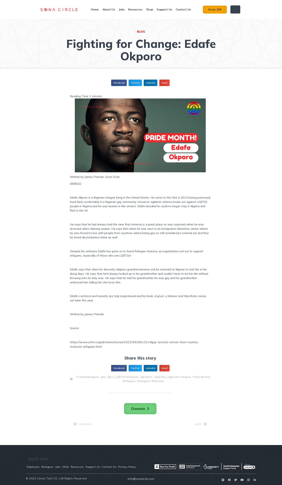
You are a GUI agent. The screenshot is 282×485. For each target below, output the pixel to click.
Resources (135, 9)
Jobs (122, 9)
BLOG (141, 31)
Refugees (129, 381)
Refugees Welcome (150, 381)
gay (103, 377)
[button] (119, 83)
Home (95, 9)
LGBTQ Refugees (127, 377)
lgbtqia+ (146, 377)
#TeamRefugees (87, 377)
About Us (109, 9)
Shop (149, 9)
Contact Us (183, 9)
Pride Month (201, 377)
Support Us (164, 9)
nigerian (160, 377)
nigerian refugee (179, 377)
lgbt (110, 377)
